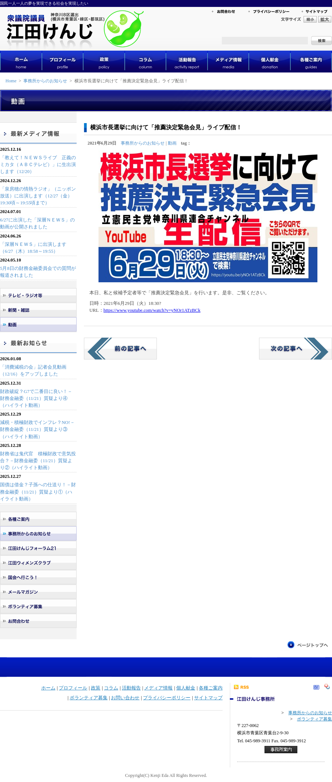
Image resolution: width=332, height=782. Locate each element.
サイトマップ (208, 697)
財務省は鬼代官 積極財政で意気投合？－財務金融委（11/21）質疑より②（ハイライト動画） (38, 460)
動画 (172, 143)
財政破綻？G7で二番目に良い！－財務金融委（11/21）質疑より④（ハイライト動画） (36, 398)
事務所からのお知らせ (45, 80)
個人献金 (185, 688)
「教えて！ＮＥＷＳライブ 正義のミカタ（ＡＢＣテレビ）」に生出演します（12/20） (38, 164)
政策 (95, 688)
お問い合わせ (125, 697)
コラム (111, 688)
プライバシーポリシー (166, 697)
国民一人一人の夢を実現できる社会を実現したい (44, 3)
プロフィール (73, 688)
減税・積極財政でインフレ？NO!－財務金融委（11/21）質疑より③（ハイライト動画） (37, 429)
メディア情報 (158, 688)
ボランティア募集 (89, 697)
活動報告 (131, 688)
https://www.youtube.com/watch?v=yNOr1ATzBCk (152, 310)
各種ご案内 (211, 688)
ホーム (48, 688)
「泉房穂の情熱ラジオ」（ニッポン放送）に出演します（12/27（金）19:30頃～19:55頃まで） (38, 195)
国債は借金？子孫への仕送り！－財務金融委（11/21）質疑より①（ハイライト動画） (38, 491)
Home (10, 80)
